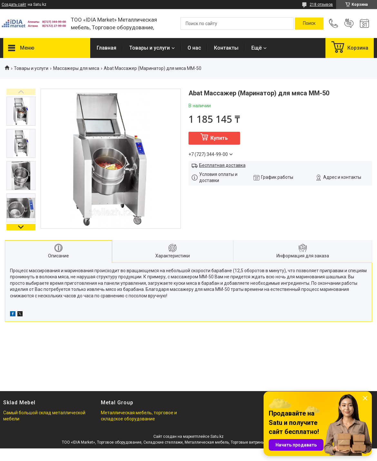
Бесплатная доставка (222, 165)
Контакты (226, 48)
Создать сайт (14, 4)
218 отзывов (321, 4)
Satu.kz (217, 436)
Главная (106, 48)
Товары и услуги (149, 48)
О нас (194, 48)
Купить (219, 138)
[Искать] (309, 23)
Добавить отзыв (348, 23)
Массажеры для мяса (76, 68)
